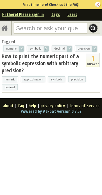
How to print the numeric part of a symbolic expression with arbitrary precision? (40, 63)
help (32, 106)
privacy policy (53, 106)
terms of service (84, 106)
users (72, 14)
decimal (10, 87)
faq (21, 106)
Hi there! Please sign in (23, 14)
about (8, 106)
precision (77, 79)
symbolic (57, 79)
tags (55, 14)
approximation (33, 79)
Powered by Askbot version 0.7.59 (51, 111)
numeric (10, 79)
